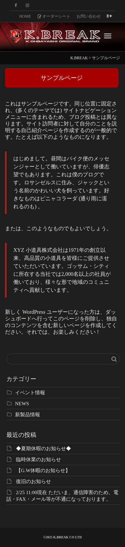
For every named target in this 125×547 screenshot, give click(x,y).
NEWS (22, 403)
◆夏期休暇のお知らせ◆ (43, 448)
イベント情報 (30, 392)
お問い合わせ (89, 16)
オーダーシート (53, 16)
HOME (25, 16)
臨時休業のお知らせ (38, 459)
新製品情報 (27, 414)
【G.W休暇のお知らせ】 (43, 470)
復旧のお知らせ (33, 481)
